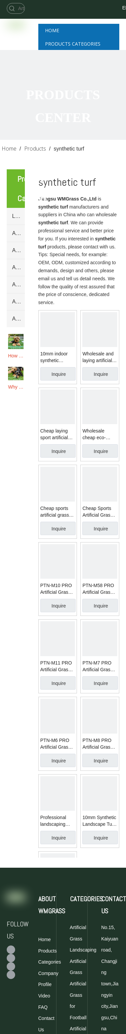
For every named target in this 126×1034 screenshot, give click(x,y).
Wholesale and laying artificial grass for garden (99, 357)
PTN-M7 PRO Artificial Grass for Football (97, 666)
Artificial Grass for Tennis (18, 250)
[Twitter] (99, 16)
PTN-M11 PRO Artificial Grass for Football (56, 666)
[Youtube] (11, 966)
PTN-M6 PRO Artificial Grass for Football (55, 744)
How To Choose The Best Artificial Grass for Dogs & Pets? (16, 355)
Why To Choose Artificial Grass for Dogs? (16, 387)
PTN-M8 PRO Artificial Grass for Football (97, 744)
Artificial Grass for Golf (18, 267)
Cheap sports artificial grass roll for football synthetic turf (55, 512)
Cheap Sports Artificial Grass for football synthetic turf (97, 512)
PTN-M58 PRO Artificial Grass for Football (98, 589)
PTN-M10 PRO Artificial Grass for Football (56, 589)
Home (44, 939)
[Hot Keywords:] (12, 8)
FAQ (43, 1007)
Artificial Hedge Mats (18, 319)
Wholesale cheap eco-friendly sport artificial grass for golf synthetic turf (99, 434)
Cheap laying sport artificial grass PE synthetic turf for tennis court (57, 434)
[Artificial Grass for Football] (21, 8)
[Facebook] (99, 7)
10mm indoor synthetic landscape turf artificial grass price (55, 357)
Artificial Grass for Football (18, 233)
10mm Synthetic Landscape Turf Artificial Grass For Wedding (99, 821)
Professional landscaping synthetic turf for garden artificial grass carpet (57, 821)
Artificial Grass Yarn (18, 301)
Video (44, 995)
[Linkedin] (11, 975)
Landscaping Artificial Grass (18, 216)
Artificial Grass (18, 284)
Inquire (58, 374)
